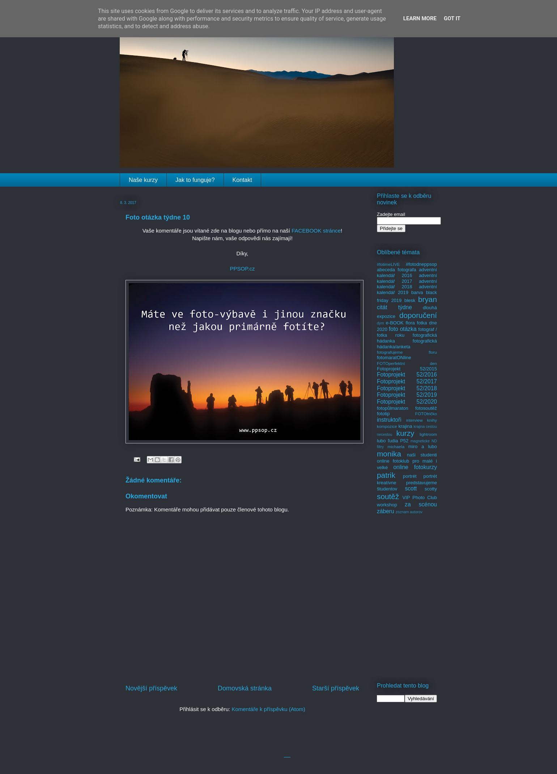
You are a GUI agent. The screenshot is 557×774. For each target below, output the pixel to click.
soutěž (388, 496)
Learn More (420, 18)
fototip (383, 413)
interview (414, 420)
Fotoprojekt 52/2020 (407, 402)
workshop (387, 504)
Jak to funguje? (195, 180)
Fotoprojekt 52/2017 (407, 381)
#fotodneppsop (421, 264)
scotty (431, 489)
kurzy (405, 433)
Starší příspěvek (335, 688)
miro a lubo (422, 446)
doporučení (418, 315)
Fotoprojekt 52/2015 (407, 368)
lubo (381, 440)
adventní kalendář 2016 (407, 272)
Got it (452, 18)
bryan (427, 299)
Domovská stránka (245, 688)
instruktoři (389, 420)
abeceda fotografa (396, 269)
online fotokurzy (415, 467)
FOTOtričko (426, 413)
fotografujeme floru (407, 352)
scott (411, 488)
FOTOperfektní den (407, 363)
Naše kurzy (143, 180)
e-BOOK (395, 323)
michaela (395, 446)
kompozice (387, 426)
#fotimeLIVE (388, 264)
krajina (405, 426)
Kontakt (242, 180)
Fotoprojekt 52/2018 (407, 388)
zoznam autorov (409, 512)
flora (409, 323)
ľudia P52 (398, 440)
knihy (432, 420)
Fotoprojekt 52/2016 (407, 374)
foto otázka (403, 329)
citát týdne (394, 307)
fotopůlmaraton (392, 408)
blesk (409, 300)
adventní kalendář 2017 (407, 278)
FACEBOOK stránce (316, 230)
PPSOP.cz (242, 268)
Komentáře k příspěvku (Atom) (268, 709)
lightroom (428, 434)
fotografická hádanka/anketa (407, 343)
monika (389, 454)
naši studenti (422, 455)
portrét (410, 476)
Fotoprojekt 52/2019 (407, 395)
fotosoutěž (426, 408)
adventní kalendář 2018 (407, 284)
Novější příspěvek (151, 688)
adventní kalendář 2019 (407, 289)
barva (417, 292)
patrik (386, 475)
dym (380, 323)
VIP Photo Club (420, 497)
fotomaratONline (394, 357)
